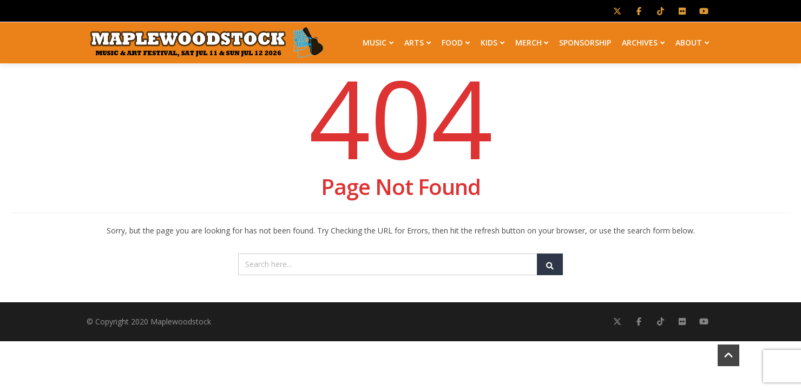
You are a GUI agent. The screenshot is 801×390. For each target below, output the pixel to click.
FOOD (456, 41)
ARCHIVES (643, 41)
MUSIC (378, 41)
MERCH (532, 41)
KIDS (492, 41)
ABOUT (692, 41)
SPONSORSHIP (585, 41)
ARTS (417, 41)
